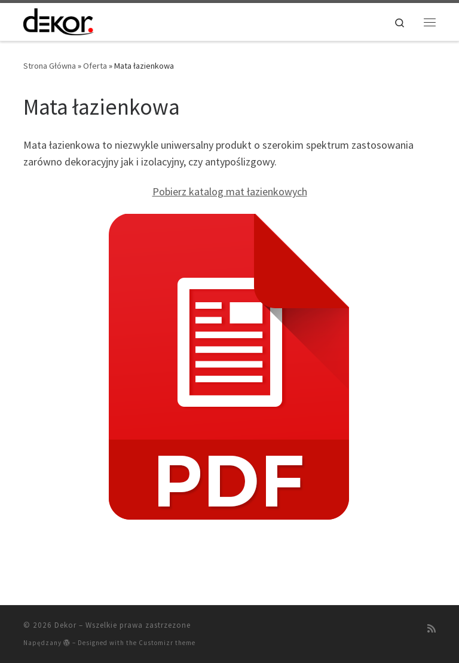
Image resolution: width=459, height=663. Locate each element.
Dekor (65, 625)
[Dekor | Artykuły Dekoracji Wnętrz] (58, 20)
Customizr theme (167, 643)
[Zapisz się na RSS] (431, 628)
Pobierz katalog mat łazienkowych (229, 191)
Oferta (95, 65)
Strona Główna (49, 65)
